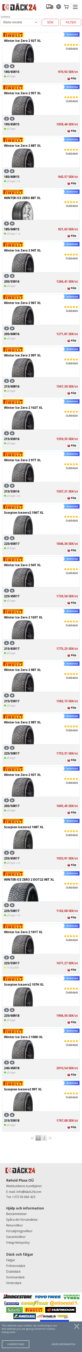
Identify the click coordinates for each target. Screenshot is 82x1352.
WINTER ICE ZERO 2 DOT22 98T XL (29, 879)
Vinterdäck (13, 1283)
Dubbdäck (13, 1271)
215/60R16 (11, 386)
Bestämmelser (16, 1214)
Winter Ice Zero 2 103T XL (23, 617)
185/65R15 (11, 72)
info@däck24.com (28, 1192)
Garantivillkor (16, 1237)
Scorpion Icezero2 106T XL (24, 512)
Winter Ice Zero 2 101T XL (23, 932)
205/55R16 (11, 281)
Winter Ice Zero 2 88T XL (22, 146)
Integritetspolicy (18, 1242)
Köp (71, 78)
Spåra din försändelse (22, 1219)
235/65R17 (11, 858)
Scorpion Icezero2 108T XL (24, 827)
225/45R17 (11, 596)
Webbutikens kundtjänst (24, 1186)
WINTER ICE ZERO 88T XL (22, 198)
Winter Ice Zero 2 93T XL (22, 775)
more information (63, 1344)
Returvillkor (14, 1225)
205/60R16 (11, 334)
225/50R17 (11, 753)
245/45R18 (11, 1068)
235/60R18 (11, 1015)
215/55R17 (11, 701)
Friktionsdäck (15, 1266)
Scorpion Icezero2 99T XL (23, 1089)
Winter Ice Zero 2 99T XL (22, 355)
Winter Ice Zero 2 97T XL (22, 460)
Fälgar (10, 1260)
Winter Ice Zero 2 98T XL (22, 670)
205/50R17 (11, 806)
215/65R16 (11, 439)
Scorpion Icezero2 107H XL (24, 984)
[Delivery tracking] (49, 7)
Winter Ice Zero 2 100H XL (23, 1037)
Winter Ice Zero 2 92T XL (22, 41)
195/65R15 (11, 124)
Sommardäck (15, 1277)
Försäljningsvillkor (19, 1231)
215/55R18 (11, 1120)
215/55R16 (11, 491)
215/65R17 (11, 649)
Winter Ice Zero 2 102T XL (23, 408)
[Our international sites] (58, 7)
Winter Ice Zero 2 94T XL (22, 250)
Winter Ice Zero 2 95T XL (22, 93)
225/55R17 (11, 963)
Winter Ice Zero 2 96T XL (22, 303)
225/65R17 (11, 544)
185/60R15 (11, 177)
